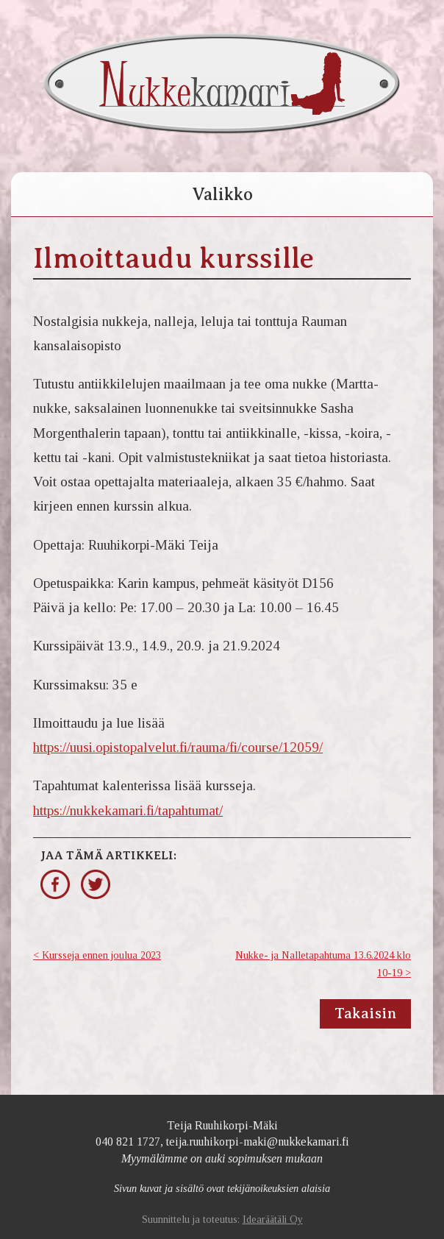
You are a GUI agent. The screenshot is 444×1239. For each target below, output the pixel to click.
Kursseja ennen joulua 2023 (101, 955)
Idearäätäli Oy (273, 1219)
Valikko (222, 194)
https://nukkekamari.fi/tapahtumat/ (128, 810)
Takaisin (365, 1013)
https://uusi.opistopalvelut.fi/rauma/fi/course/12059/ (178, 747)
